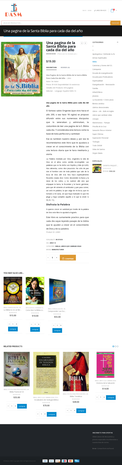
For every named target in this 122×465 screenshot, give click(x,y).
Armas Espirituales (99, 58)
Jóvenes (95, 96)
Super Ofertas (97, 134)
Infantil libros (97, 92)
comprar (69, 259)
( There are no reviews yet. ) (67, 54)
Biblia (57, 246)
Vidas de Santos (98, 149)
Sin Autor (54, 81)
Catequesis (96, 69)
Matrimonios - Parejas (101, 122)
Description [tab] (51, 67)
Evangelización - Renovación (18, 307)
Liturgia (95, 119)
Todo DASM (97, 145)
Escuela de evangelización (102, 73)
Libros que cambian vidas (71, 246)
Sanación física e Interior (102, 130)
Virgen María (97, 153)
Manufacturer (58, 250)
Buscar (115, 23)
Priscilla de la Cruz (99, 126)
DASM (89, 10)
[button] (113, 346)
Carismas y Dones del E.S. (102, 65)
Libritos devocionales (100, 107)
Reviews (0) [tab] (65, 67)
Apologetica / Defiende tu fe (35, 308)
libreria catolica (98, 103)
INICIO (84, 10)
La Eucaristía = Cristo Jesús (103, 100)
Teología (95, 142)
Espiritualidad (97, 81)
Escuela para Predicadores (102, 77)
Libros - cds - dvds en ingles (103, 111)
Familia (95, 88)
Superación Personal (100, 138)
